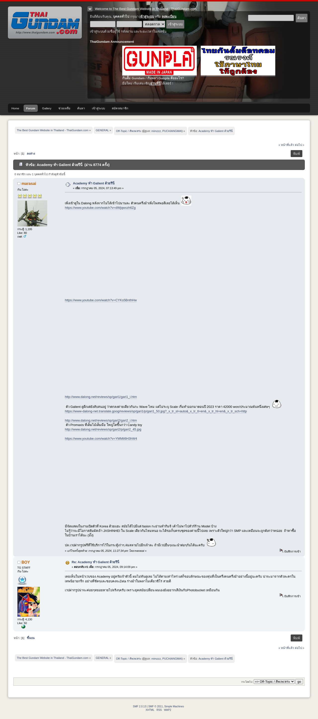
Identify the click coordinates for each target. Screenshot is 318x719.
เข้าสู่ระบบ (146, 16)
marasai (29, 183)
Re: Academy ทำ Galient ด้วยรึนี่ (95, 562)
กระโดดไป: (247, 681)
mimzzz (156, 130)
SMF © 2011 (155, 706)
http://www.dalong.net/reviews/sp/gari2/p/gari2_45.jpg (103, 429)
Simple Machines (174, 706)
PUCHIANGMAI (172, 130)
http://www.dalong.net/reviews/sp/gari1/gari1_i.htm (101, 397)
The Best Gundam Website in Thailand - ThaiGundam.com (45, 22)
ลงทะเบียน (169, 16)
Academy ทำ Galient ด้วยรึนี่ (94, 183)
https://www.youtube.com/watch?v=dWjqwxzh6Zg (100, 208)
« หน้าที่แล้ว (286, 144)
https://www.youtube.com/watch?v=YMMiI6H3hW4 (101, 438)
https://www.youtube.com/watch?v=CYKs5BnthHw (101, 300)
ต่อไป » (299, 144)
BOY (26, 562)
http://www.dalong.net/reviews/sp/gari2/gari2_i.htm (101, 420)
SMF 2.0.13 (139, 706)
